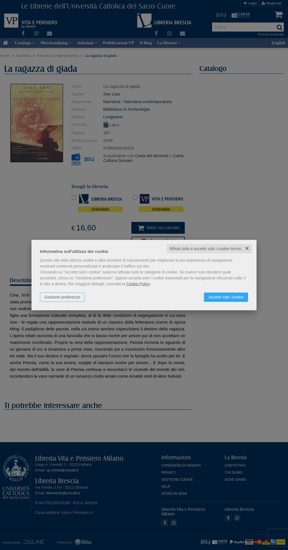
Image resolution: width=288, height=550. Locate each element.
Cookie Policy (138, 284)
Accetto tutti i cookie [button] (226, 297)
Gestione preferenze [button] (62, 297)
